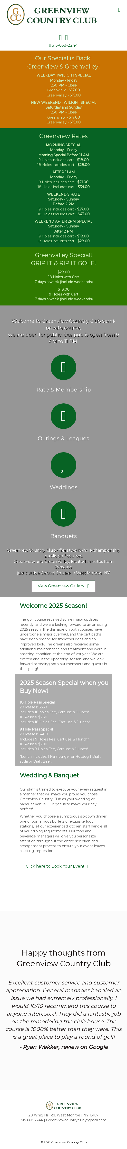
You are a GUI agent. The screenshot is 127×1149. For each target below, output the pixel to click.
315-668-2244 (65, 45)
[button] (63, 586)
